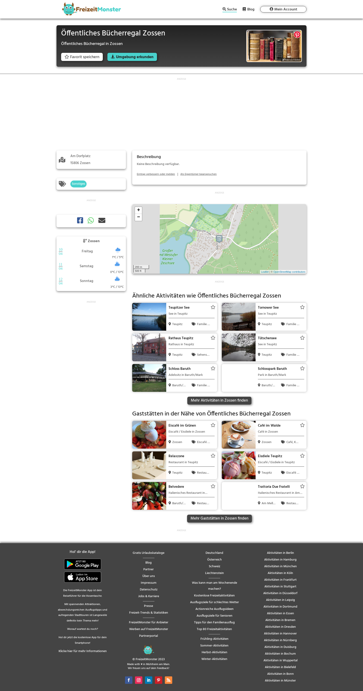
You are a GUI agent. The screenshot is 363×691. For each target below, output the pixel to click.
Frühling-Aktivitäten (214, 639)
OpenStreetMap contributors (289, 271)
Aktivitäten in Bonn (280, 674)
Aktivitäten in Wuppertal (280, 660)
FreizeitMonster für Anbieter (148, 622)
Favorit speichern (82, 57)
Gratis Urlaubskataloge (148, 553)
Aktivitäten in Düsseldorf (280, 593)
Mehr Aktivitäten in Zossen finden (219, 400)
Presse (148, 606)
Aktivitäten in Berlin (280, 553)
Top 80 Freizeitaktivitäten (214, 629)
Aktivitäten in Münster (280, 680)
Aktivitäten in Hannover (280, 633)
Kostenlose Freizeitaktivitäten (214, 595)
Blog (250, 9)
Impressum (148, 583)
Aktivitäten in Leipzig (280, 600)
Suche (232, 9)
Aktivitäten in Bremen (280, 620)
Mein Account (285, 9)
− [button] (138, 217)
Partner (148, 569)
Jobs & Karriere (148, 596)
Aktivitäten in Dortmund (280, 606)
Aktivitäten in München (280, 566)
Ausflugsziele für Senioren (214, 615)
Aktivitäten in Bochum (280, 653)
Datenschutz (148, 589)
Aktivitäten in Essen (280, 613)
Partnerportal (148, 636)
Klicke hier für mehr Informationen (83, 651)
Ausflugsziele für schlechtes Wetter (214, 602)
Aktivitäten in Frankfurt (280, 580)
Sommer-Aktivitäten (214, 645)
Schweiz (214, 566)
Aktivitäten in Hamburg (280, 559)
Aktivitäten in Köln (280, 573)
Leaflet (265, 271)
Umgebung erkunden (134, 57)
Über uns (148, 576)
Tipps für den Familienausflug (214, 622)
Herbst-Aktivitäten (214, 652)
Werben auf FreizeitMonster (148, 629)
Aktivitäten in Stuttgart (280, 586)
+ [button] (138, 210)
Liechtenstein (214, 573)
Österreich (214, 559)
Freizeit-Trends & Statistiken (148, 612)
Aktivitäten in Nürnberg (280, 640)
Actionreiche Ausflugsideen (214, 609)
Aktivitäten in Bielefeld (280, 667)
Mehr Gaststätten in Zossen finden (219, 518)
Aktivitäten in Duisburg (280, 647)
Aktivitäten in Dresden (280, 627)
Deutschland (214, 553)
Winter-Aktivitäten (214, 659)
